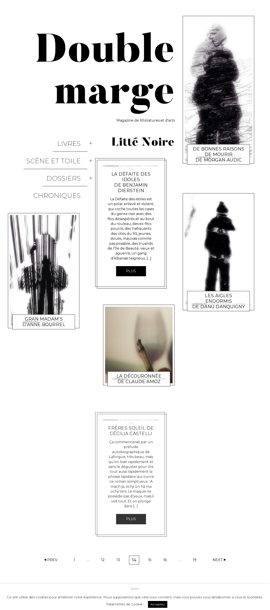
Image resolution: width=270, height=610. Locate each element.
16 (166, 561)
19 (196, 561)
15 (151, 561)
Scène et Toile (60, 149)
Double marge (52, 286)
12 (104, 561)
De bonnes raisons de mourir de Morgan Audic (218, 143)
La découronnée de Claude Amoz (139, 367)
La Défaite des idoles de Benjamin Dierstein (131, 182)
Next (218, 560)
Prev (52, 560)
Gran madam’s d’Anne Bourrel (43, 279)
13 (120, 561)
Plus (131, 271)
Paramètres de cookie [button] (124, 603)
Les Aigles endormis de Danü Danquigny (218, 290)
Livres (75, 139)
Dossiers (70, 158)
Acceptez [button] (158, 602)
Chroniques (63, 168)
